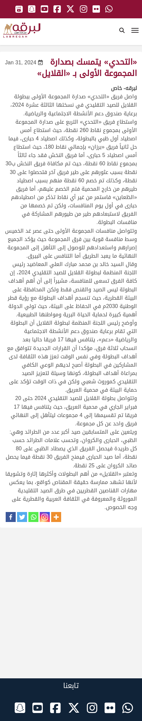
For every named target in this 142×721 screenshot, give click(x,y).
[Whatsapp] (33, 517)
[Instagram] (45, 517)
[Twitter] (22, 517)
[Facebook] (11, 517)
